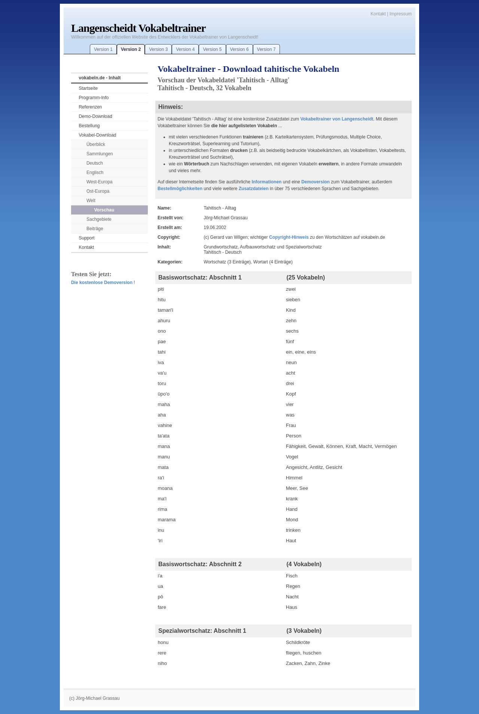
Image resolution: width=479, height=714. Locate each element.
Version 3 (158, 49)
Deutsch (94, 163)
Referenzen (90, 107)
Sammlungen (99, 153)
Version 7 (266, 49)
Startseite (88, 88)
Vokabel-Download (97, 135)
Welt (90, 200)
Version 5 (212, 49)
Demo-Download (95, 116)
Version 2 (131, 49)
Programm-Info (94, 97)
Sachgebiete (99, 219)
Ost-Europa (97, 191)
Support (86, 238)
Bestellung (89, 125)
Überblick (95, 144)
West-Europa (99, 181)
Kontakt (378, 13)
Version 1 (103, 49)
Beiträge (94, 228)
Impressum (401, 13)
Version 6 (239, 49)
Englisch (94, 172)
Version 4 (185, 49)
